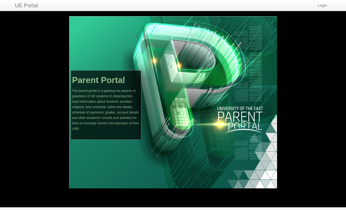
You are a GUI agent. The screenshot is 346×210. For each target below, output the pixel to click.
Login (322, 5)
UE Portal (26, 5)
